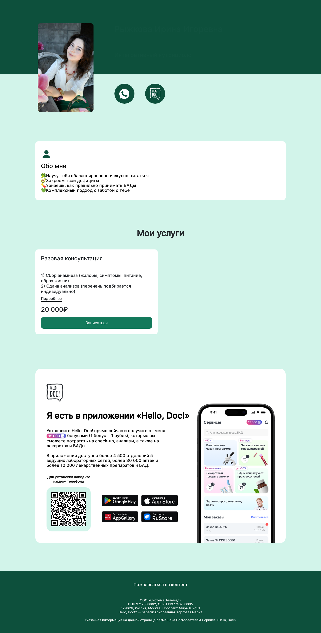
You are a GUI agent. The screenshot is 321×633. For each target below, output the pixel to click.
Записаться (96, 323)
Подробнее (51, 298)
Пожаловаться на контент (161, 584)
